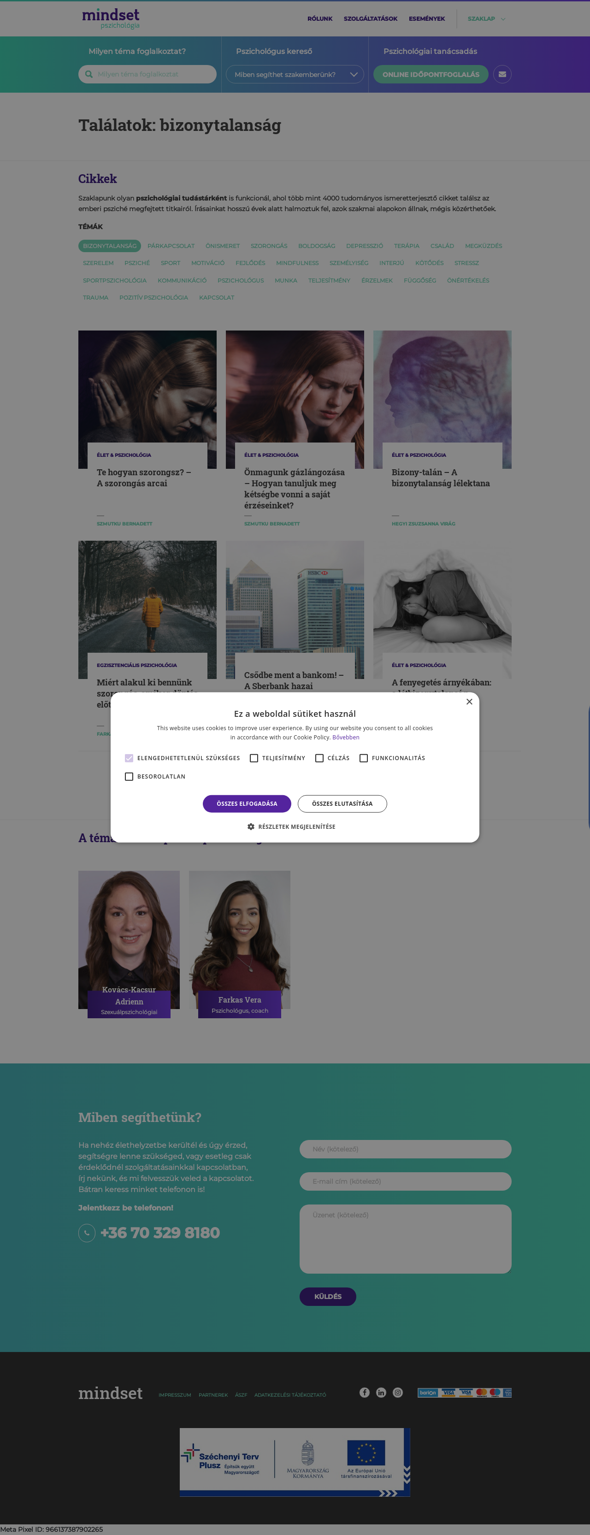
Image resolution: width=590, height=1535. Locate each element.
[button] (295, 826)
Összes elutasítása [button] (342, 804)
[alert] (295, 767)
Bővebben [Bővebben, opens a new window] (346, 737)
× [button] (469, 702)
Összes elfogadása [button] (247, 804)
